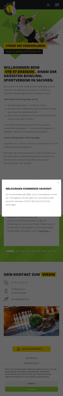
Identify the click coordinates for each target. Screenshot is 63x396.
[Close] (58, 182)
